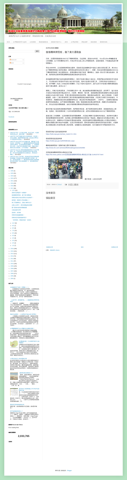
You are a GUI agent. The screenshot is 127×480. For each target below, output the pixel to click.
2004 (12, 278)
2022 (12, 178)
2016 (12, 248)
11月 (13, 223)
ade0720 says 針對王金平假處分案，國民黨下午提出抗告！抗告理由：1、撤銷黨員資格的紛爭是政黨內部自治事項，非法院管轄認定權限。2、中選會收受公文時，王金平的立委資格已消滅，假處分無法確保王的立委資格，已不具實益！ (24, 145)
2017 (12, 188)
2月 (13, 243)
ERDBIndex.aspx (60, 141)
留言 (12, 63)
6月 (13, 233)
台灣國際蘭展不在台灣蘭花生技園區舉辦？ (22, 328)
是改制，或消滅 (16, 212)
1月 (13, 245)
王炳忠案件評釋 (16, 210)
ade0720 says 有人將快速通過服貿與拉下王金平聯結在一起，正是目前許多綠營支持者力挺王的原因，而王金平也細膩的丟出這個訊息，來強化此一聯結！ (24, 152)
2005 (12, 276)
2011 (12, 261)
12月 (13, 190)
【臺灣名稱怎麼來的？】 (26, 373)
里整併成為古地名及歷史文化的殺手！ (23, 197)
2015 (12, 251)
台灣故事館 (74, 42)
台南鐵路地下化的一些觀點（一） (19, 287)
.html (74, 154)
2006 (12, 273)
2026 (12, 171)
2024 (12, 176)
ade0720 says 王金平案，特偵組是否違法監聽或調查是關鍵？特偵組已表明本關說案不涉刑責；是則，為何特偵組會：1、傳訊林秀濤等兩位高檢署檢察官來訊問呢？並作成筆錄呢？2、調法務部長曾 (24, 159)
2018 (12, 185)
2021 (12, 181)
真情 (66, 42)
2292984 (65, 148)
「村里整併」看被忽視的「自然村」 (22, 220)
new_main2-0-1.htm (61, 134)
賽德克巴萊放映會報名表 (17, 404)
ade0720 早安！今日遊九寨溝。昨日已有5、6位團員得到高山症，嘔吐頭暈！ (24, 133)
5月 (13, 235)
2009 (12, 266)
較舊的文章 (115, 247)
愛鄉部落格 (103, 42)
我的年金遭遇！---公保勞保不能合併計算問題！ (23, 314)
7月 (13, 230)
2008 (12, 268)
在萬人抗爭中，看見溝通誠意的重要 (22, 205)
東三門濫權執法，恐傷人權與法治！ (22, 202)
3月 (13, 240)
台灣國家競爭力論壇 (19, 42)
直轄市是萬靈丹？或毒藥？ (19, 192)
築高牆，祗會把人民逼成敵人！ (21, 200)
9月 (13, 225)
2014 (12, 253)
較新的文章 (49, 247)
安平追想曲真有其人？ (16, 411)
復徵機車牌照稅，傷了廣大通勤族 (21, 195)
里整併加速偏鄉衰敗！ (18, 215)
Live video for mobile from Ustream (16, 99)
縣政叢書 (94, 42)
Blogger (69, 470)
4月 (13, 238)
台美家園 (33, 42)
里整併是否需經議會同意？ (19, 217)
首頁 (8, 42)
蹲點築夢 (85, 42)
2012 (12, 258)
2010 (12, 263)
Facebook (11, 117)
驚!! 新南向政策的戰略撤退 (19, 207)
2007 (12, 271)
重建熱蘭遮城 (43, 42)
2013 (12, 256)
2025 (12, 173)
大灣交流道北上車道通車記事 (18, 358)
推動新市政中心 (56, 42)
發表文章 (13, 60)
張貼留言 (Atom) (54, 250)
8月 (13, 228)
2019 (12, 183)
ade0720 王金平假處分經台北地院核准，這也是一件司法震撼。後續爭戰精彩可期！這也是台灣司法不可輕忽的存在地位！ (24, 138)
